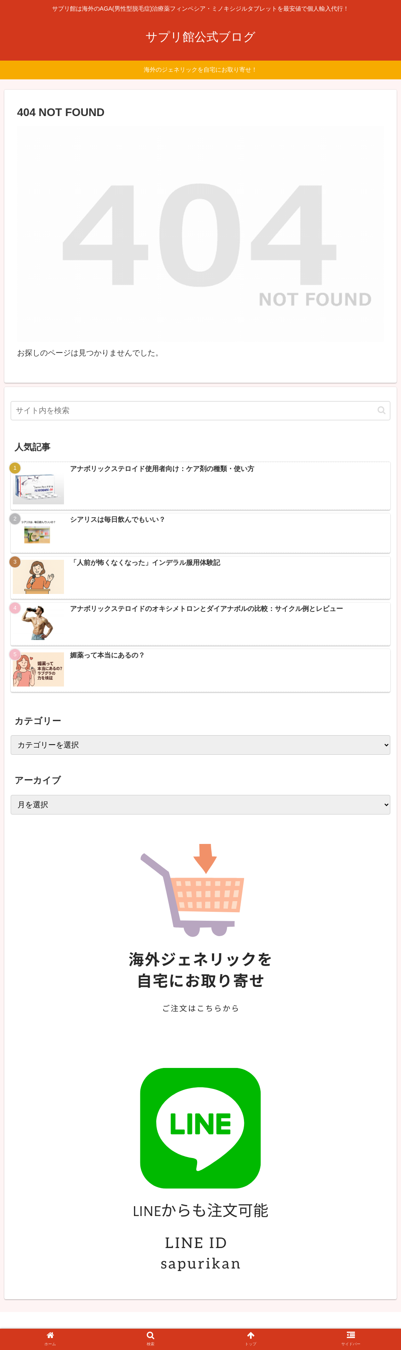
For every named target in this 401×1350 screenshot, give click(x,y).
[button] (381, 410)
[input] (200, 410)
